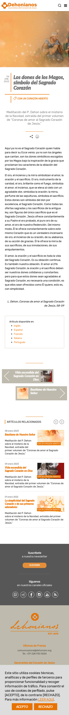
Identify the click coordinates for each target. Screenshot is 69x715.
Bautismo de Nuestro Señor (20, 434)
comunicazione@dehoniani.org (34, 650)
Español (18, 329)
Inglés (17, 325)
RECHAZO (45, 707)
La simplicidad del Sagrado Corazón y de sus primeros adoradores (19, 504)
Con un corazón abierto (32, 98)
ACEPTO (22, 707)
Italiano (18, 338)
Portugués (19, 342)
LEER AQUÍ (46, 699)
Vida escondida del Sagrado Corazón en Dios (19, 469)
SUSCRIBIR (34, 565)
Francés (18, 334)
